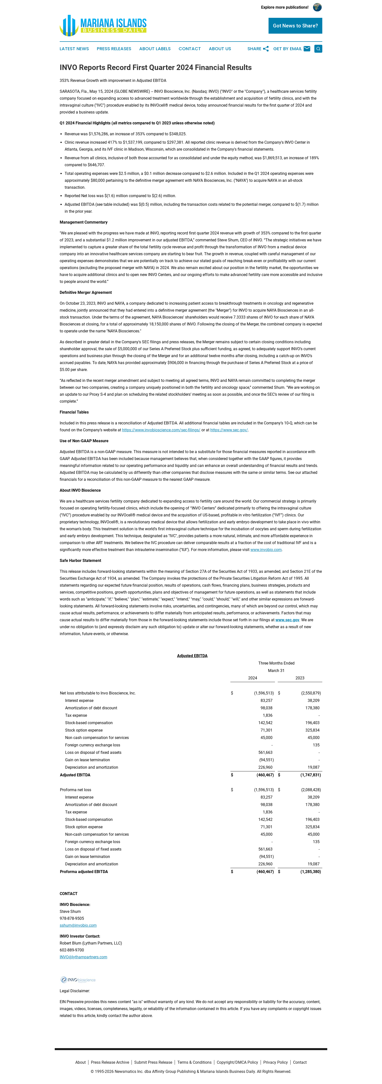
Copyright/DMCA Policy (237, 1062)
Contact (190, 48)
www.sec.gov (287, 620)
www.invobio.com (266, 549)
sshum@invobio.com (78, 925)
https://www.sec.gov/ (229, 430)
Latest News (74, 48)
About (80, 1062)
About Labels (155, 48)
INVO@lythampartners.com (83, 957)
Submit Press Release (153, 1062)
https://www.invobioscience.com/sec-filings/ (161, 430)
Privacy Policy (275, 1062)
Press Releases (114, 48)
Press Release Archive (110, 1062)
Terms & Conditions (194, 1062)
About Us (220, 48)
